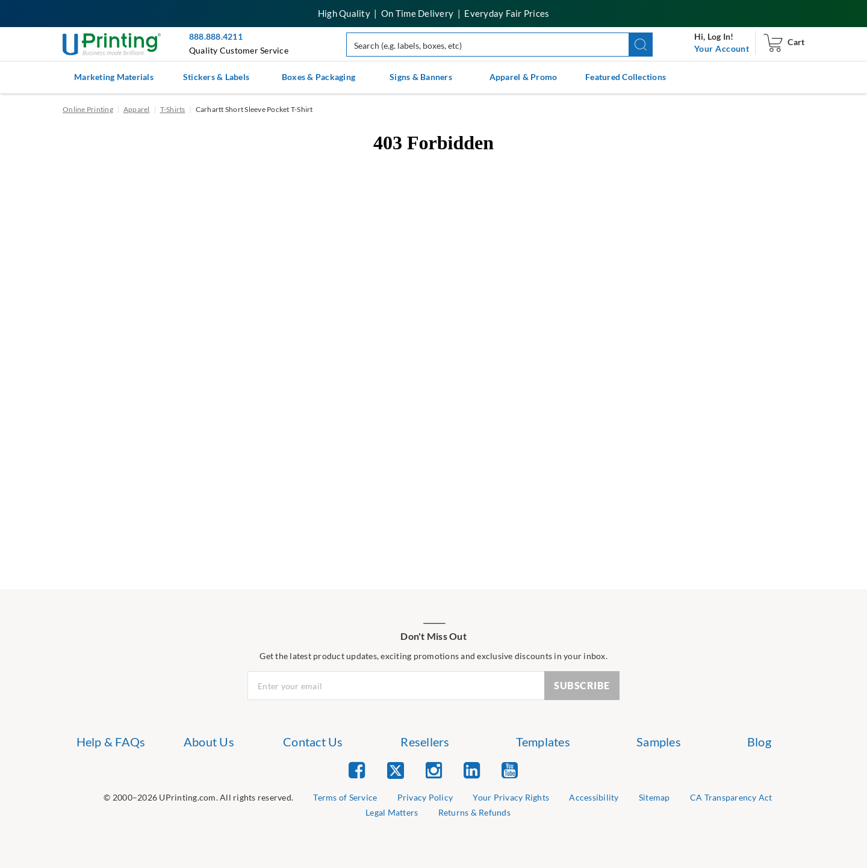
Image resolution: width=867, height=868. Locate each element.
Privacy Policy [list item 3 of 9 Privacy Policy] (425, 797)
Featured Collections (625, 77)
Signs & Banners (421, 77)
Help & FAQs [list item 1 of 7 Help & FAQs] (111, 741)
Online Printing (88, 109)
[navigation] (721, 49)
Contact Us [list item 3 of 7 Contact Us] (313, 741)
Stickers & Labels (216, 77)
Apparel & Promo (523, 77)
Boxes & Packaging (318, 77)
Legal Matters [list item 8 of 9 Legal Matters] (391, 812)
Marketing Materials (114, 77)
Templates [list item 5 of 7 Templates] (543, 741)
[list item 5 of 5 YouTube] (510, 769)
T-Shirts (172, 109)
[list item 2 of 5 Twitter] (395, 771)
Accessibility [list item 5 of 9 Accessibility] (593, 797)
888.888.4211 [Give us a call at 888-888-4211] (216, 36)
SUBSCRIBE (582, 685)
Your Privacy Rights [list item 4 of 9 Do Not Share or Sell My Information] (511, 797)
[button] (641, 45)
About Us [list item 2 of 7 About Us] (209, 741)
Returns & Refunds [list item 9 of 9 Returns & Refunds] (474, 812)
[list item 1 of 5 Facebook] (357, 769)
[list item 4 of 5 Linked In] (472, 769)
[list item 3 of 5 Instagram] (434, 769)
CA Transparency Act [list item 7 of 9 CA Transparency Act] (731, 797)
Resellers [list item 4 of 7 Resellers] (424, 741)
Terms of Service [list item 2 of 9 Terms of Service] (345, 797)
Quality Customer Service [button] (238, 50)
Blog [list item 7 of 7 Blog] (759, 741)
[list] (198, 797)
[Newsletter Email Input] (396, 685)
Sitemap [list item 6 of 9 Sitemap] (654, 797)
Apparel (136, 109)
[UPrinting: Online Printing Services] (112, 43)
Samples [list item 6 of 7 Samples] (658, 741)
